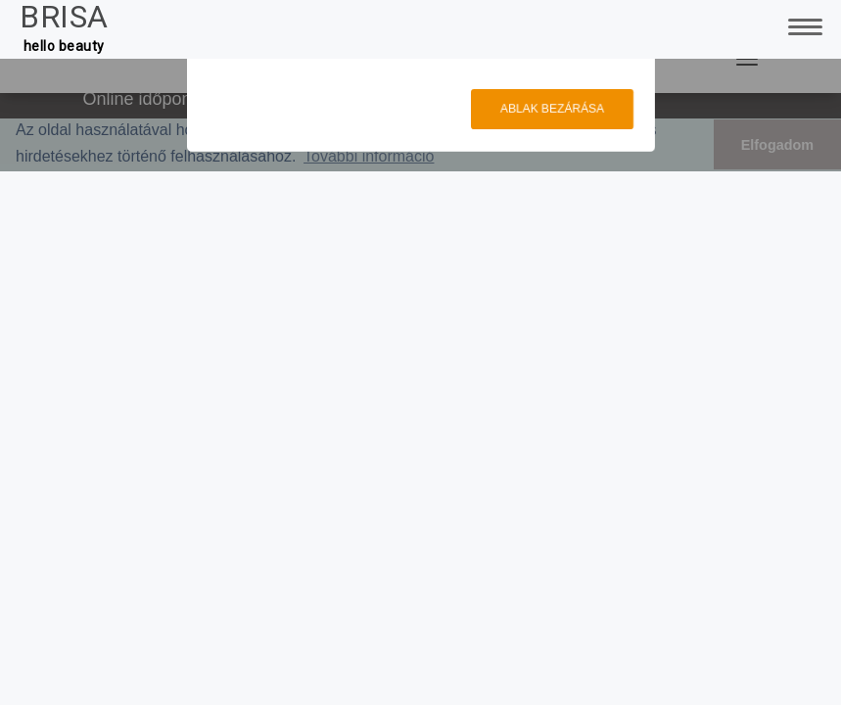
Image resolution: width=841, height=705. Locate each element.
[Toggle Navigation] (801, 24)
